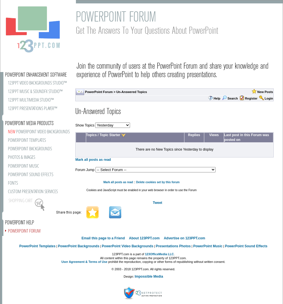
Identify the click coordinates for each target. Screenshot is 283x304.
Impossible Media (149, 276)
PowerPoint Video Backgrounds (127, 246)
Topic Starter (109, 135)
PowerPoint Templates (37, 246)
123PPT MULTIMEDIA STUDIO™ (31, 100)
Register (251, 98)
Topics (91, 135)
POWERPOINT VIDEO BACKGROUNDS (39, 132)
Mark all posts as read (93, 160)
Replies (194, 135)
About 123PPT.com (144, 238)
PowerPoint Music (207, 246)
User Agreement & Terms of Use (84, 261)
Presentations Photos (173, 246)
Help (217, 98)
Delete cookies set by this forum (158, 182)
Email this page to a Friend (103, 238)
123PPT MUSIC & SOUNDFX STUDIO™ (35, 91)
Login (269, 98)
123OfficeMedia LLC (159, 254)
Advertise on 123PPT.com (184, 238)
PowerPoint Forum (99, 92)
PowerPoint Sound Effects (246, 246)
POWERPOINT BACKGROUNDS (30, 149)
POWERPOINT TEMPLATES (27, 140)
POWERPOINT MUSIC (23, 166)
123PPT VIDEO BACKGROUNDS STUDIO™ (37, 83)
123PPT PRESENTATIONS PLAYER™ (32, 108)
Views (214, 135)
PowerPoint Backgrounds (78, 246)
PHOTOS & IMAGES (21, 157)
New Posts (265, 92)
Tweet (157, 203)
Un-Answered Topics (131, 92)
